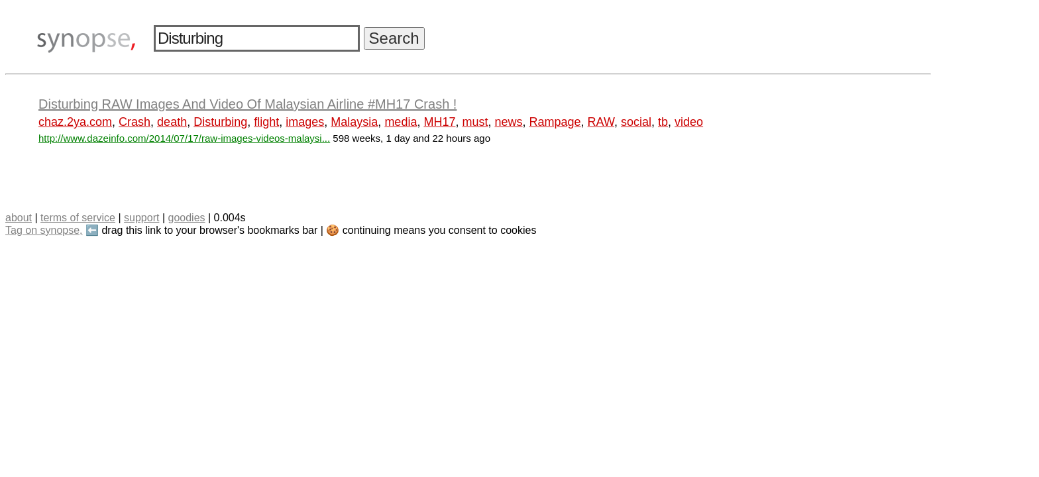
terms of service (77, 217)
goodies (186, 217)
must (475, 122)
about (18, 217)
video (689, 122)
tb (663, 122)
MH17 (439, 122)
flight (266, 122)
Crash (134, 122)
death (172, 122)
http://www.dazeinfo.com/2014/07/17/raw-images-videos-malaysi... (184, 138)
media (400, 122)
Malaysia (354, 122)
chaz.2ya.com (75, 122)
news (508, 122)
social (636, 122)
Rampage (555, 122)
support (141, 217)
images (305, 122)
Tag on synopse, (44, 230)
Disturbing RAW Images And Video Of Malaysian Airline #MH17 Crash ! (247, 104)
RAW (601, 122)
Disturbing (220, 122)
